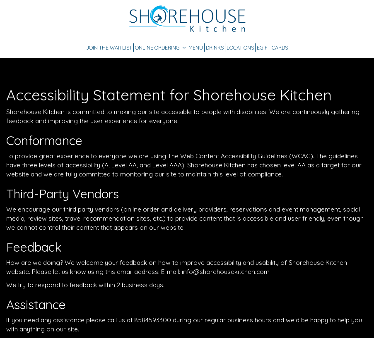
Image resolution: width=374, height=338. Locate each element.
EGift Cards (272, 47)
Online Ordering (160, 47)
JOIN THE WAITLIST (109, 47)
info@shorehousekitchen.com (226, 272)
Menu (195, 47)
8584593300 (152, 320)
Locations (240, 47)
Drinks (215, 47)
